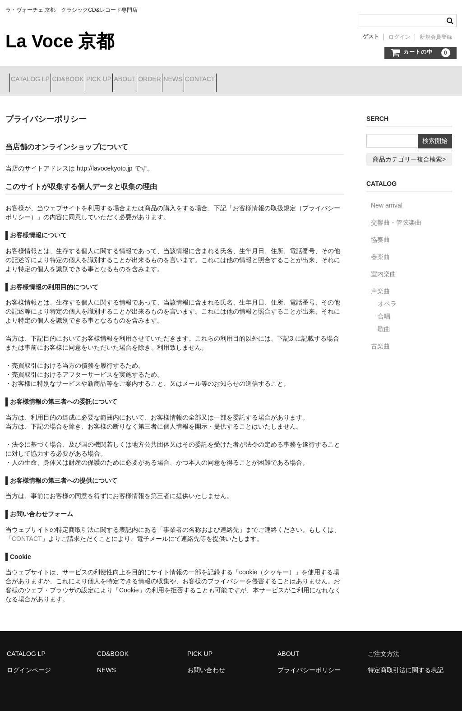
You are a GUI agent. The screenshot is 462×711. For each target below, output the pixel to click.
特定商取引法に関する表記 (406, 663)
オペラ (387, 296)
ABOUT (177, 79)
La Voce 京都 (59, 41)
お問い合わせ (206, 663)
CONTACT (300, 79)
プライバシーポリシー (309, 663)
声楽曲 (380, 284)
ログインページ (29, 663)
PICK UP (135, 79)
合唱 (384, 309)
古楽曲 (380, 339)
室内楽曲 (383, 267)
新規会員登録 (436, 37)
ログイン (399, 37)
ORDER (217, 79)
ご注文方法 (383, 647)
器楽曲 (380, 250)
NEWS (257, 79)
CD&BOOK (88, 79)
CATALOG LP (34, 79)
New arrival (386, 198)
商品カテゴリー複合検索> (409, 152)
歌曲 (384, 322)
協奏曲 (380, 232)
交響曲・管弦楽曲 (396, 215)
